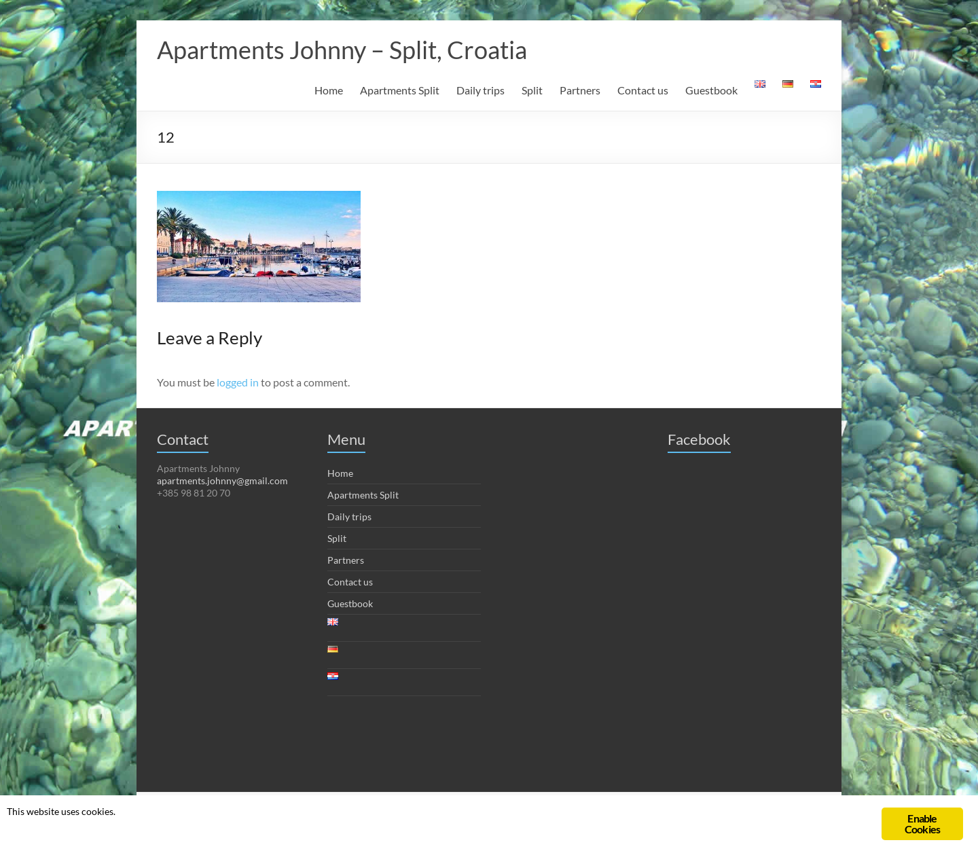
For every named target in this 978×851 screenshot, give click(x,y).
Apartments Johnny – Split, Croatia (342, 50)
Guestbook (711, 90)
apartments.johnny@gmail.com (222, 480)
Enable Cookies (922, 823)
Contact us (642, 90)
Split (532, 90)
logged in (238, 382)
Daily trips (480, 90)
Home (328, 90)
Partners (580, 90)
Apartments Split (399, 90)
